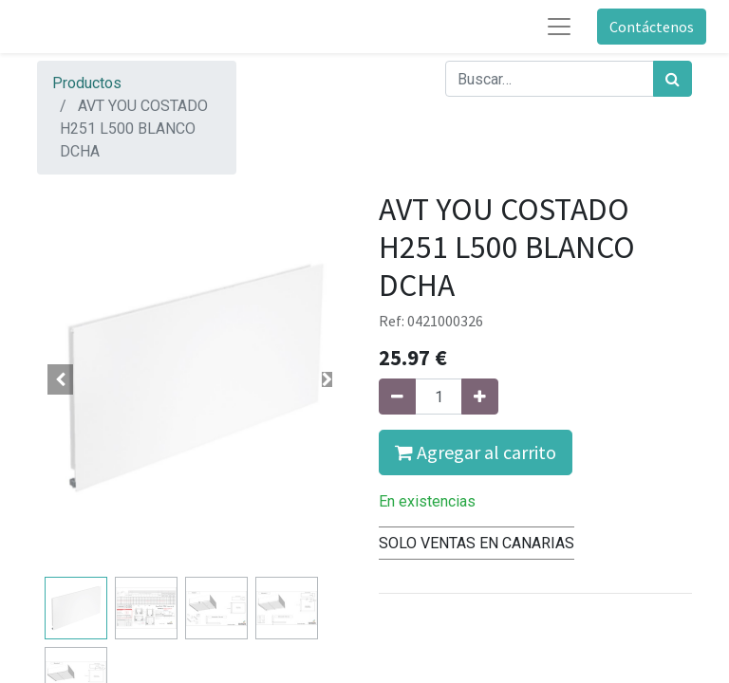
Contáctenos (651, 26)
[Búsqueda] (672, 79)
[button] (60, 379)
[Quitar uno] (397, 396)
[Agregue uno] (479, 396)
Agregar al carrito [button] (475, 452)
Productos (87, 83)
